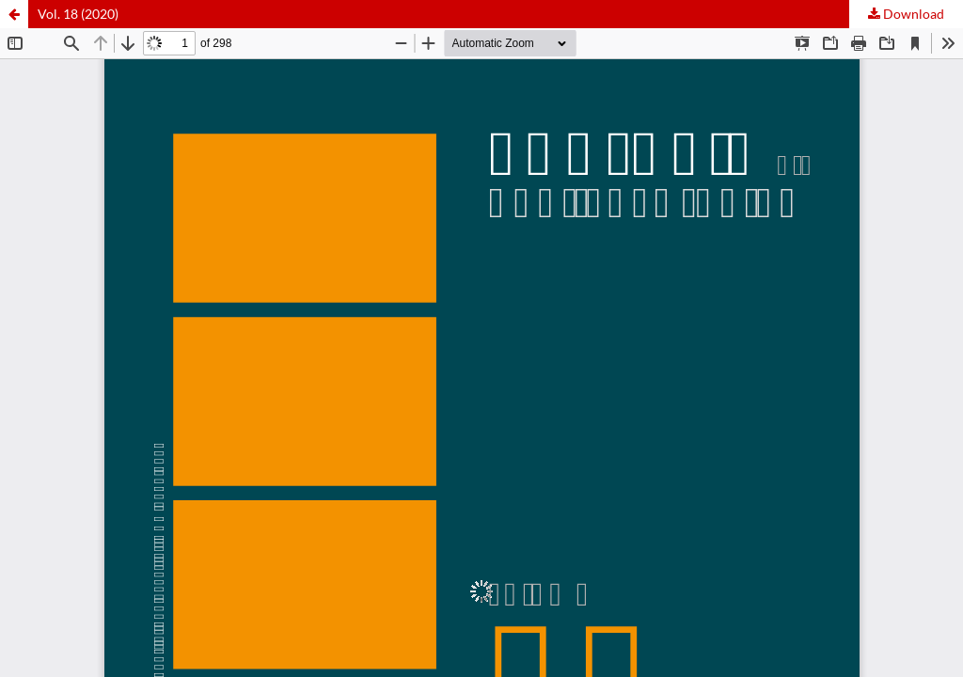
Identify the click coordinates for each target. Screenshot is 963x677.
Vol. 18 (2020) (78, 14)
